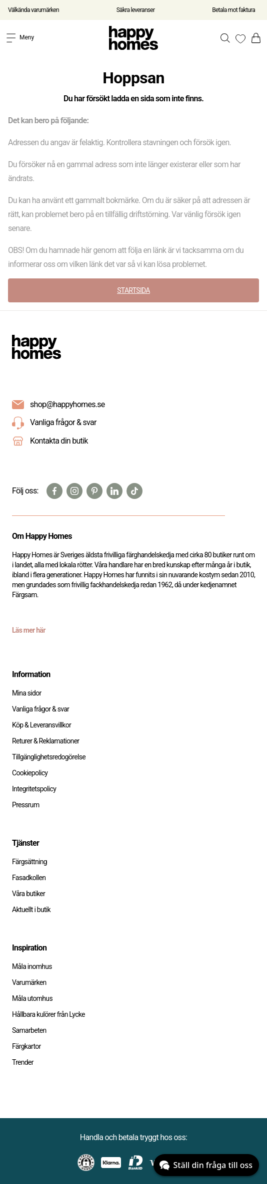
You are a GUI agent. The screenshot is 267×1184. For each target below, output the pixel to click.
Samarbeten (29, 1030)
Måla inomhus (32, 966)
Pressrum (25, 805)
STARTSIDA (133, 290)
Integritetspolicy (34, 789)
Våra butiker (28, 894)
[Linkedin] (114, 491)
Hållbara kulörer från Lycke (48, 1014)
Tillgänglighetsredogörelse (49, 757)
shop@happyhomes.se (67, 404)
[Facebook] (54, 491)
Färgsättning (29, 862)
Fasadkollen (29, 878)
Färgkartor (26, 1046)
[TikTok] (134, 491)
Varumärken (29, 982)
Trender (23, 1062)
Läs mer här (29, 630)
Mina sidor (27, 693)
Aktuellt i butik (31, 910)
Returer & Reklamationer (45, 741)
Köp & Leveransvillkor (41, 725)
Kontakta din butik (59, 441)
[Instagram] (74, 491)
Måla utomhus (32, 998)
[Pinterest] (94, 491)
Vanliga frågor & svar (54, 423)
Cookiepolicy (30, 773)
